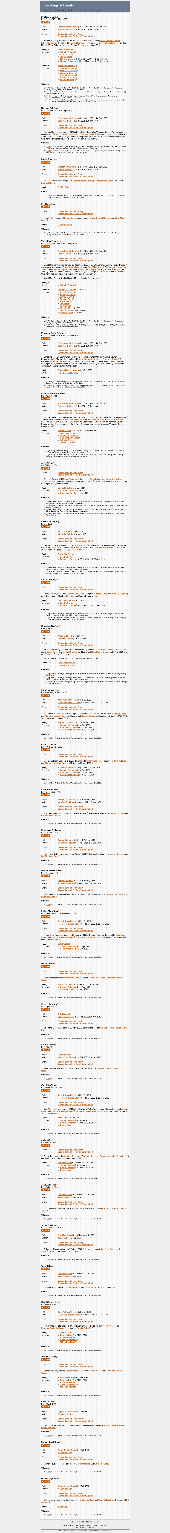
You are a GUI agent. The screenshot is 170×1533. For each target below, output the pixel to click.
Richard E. (67, 292)
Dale (93, 937)
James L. (67, 442)
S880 (48, 738)
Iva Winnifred (94, 761)
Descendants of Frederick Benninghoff (75, 36)
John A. (64, 700)
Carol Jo (66, 1335)
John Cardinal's (72, 1530)
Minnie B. (70, 479)
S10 (47, 501)
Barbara (67, 54)
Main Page (44, 11)
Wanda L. (67, 297)
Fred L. (48, 183)
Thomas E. (69, 61)
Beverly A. (68, 77)
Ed (63, 1507)
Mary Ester (68, 310)
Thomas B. (67, 665)
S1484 (48, 100)
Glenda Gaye (68, 1340)
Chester (68, 947)
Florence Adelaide (69, 703)
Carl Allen (69, 1156)
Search (101, 11)
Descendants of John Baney (70, 34)
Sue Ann (68, 80)
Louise (71, 218)
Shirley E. (67, 295)
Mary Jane (67, 433)
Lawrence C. (66, 290)
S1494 (48, 96)
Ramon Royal (69, 1337)
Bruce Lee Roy (68, 493)
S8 (47, 88)
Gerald (65, 1125)
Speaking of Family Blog (58, 11)
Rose (65, 301)
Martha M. (116, 479)
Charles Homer (59, 361)
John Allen (67, 1121)
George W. (69, 68)
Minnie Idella (86, 269)
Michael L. (68, 71)
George (88, 716)
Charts (93, 11)
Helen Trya (105, 43)
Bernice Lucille (69, 491)
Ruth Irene (69, 728)
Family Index (72, 11)
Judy (66, 57)
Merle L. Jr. (69, 59)
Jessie (91, 1111)
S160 (48, 147)
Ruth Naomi (100, 652)
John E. (67, 52)
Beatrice (76, 43)
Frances (66, 299)
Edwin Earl (105, 548)
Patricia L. (68, 559)
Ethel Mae (65, 29)
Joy (64, 304)
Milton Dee (67, 1342)
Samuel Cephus (63, 269)
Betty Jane (69, 373)
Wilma (66, 306)
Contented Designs (106, 1530)
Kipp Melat (104, 1525)
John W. (66, 440)
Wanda (84, 1328)
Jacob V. (63, 531)
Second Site (80, 1530)
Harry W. (64, 431)
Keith (66, 949)
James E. (68, 73)
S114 (48, 92)
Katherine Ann (69, 438)
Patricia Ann (68, 436)
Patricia (66, 313)
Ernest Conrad (68, 27)
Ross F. (97, 479)
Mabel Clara (71, 978)
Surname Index (83, 11)
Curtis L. (68, 75)
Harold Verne (70, 730)
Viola (65, 308)
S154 (48, 505)
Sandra (66, 557)
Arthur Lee (67, 1123)
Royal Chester (75, 1371)
